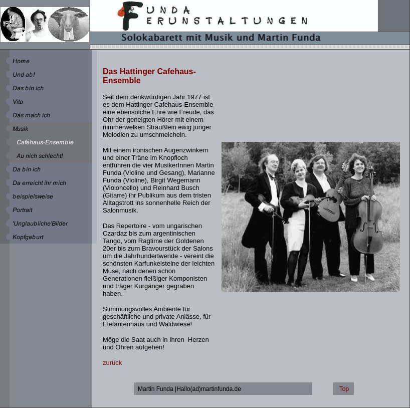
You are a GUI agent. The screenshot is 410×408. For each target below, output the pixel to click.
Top (344, 388)
